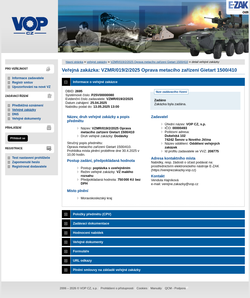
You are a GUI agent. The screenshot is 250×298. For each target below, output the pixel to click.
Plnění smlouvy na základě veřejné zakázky (106, 270)
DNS (15, 114)
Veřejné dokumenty (26, 118)
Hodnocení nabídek (88, 233)
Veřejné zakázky (24, 110)
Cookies (142, 288)
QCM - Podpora (175, 288)
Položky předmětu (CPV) (92, 214)
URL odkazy (82, 260)
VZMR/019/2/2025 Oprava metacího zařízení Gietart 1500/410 (149, 61)
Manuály (156, 288)
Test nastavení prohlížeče (31, 158)
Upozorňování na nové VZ (31, 87)
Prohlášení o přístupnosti (117, 288)
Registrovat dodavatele (29, 166)
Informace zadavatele (28, 78)
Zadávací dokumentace (91, 223)
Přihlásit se (17, 138)
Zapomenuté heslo (26, 162)
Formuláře (81, 251)
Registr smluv (22, 82)
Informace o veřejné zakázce (95, 82)
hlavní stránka (74, 61)
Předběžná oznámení (27, 105)
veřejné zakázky (97, 61)
